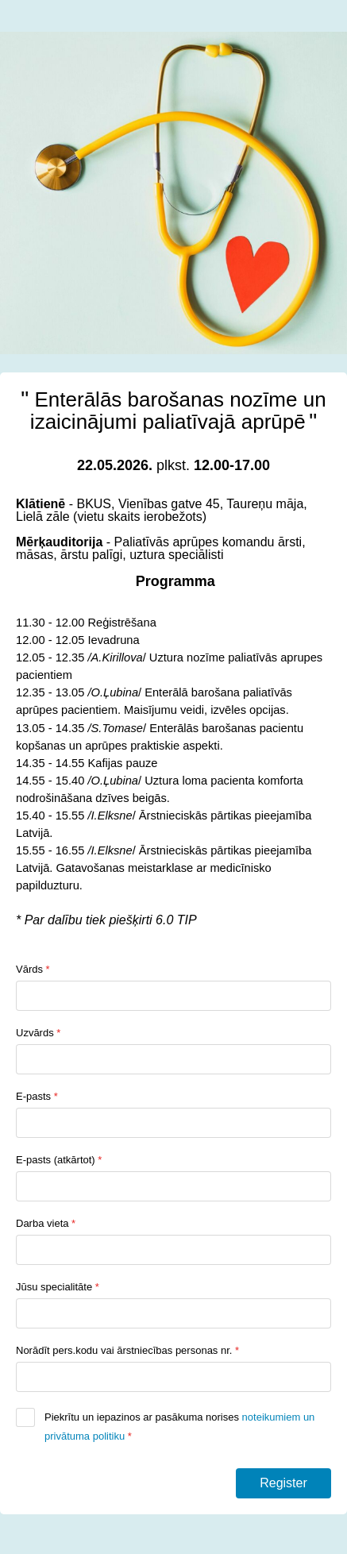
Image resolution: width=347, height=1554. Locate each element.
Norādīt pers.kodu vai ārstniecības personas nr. (127, 1350)
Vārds (33, 969)
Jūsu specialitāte (57, 1287)
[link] (51, 640)
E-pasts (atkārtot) (59, 1160)
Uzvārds (38, 1033)
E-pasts (37, 1096)
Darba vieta (45, 1223)
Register (283, 1483)
